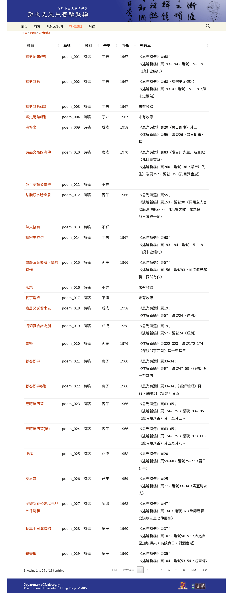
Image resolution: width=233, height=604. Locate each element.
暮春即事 (32, 361)
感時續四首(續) (37, 428)
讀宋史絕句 (34, 237)
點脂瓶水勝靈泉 (38, 194)
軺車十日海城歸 (38, 528)
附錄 (91, 26)
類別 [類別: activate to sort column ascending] (88, 45)
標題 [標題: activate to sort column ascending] (30, 45)
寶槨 (29, 343)
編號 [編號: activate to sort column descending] (67, 45)
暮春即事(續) (35, 386)
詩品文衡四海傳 (38, 152)
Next (193, 570)
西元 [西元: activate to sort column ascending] (125, 45)
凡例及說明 (55, 26)
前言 (37, 26)
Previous (128, 570)
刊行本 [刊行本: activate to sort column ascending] (145, 45)
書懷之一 (32, 127)
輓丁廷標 (32, 297)
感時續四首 (34, 403)
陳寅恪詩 (32, 227)
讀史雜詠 (32, 81)
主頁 (24, 26)
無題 (29, 287)
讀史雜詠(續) (35, 106)
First (114, 570)
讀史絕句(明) (35, 116)
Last (204, 570)
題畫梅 (30, 553)
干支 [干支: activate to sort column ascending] (106, 45)
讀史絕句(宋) (35, 56)
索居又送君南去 (38, 308)
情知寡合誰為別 (38, 325)
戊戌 (29, 453)
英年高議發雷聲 (38, 184)
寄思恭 (30, 478)
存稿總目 (75, 26)
